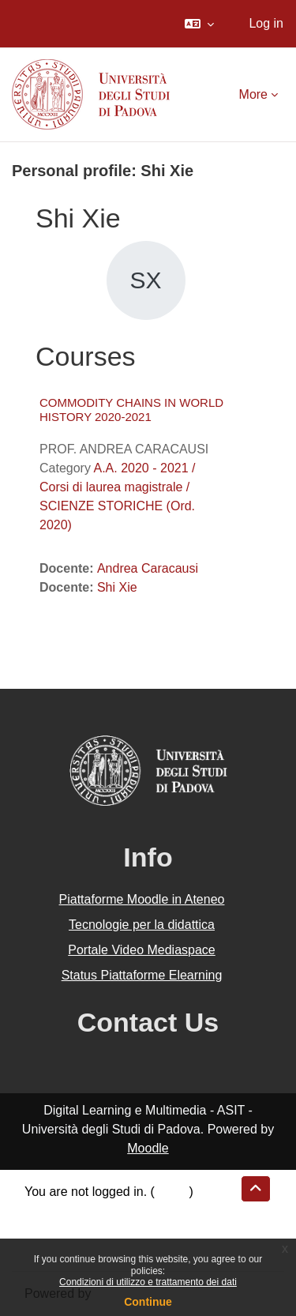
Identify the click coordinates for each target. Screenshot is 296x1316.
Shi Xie (117, 587)
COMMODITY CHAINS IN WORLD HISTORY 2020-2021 (131, 409)
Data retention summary (91, 1210)
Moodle (147, 1148)
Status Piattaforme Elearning (142, 975)
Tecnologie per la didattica (142, 924)
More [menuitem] (253, 94)
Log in (266, 23)
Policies (46, 1229)
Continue (148, 1301)
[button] (199, 23)
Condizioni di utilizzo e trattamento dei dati (148, 1282)
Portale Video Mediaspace (141, 950)
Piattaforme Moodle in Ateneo (142, 899)
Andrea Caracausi (147, 568)
